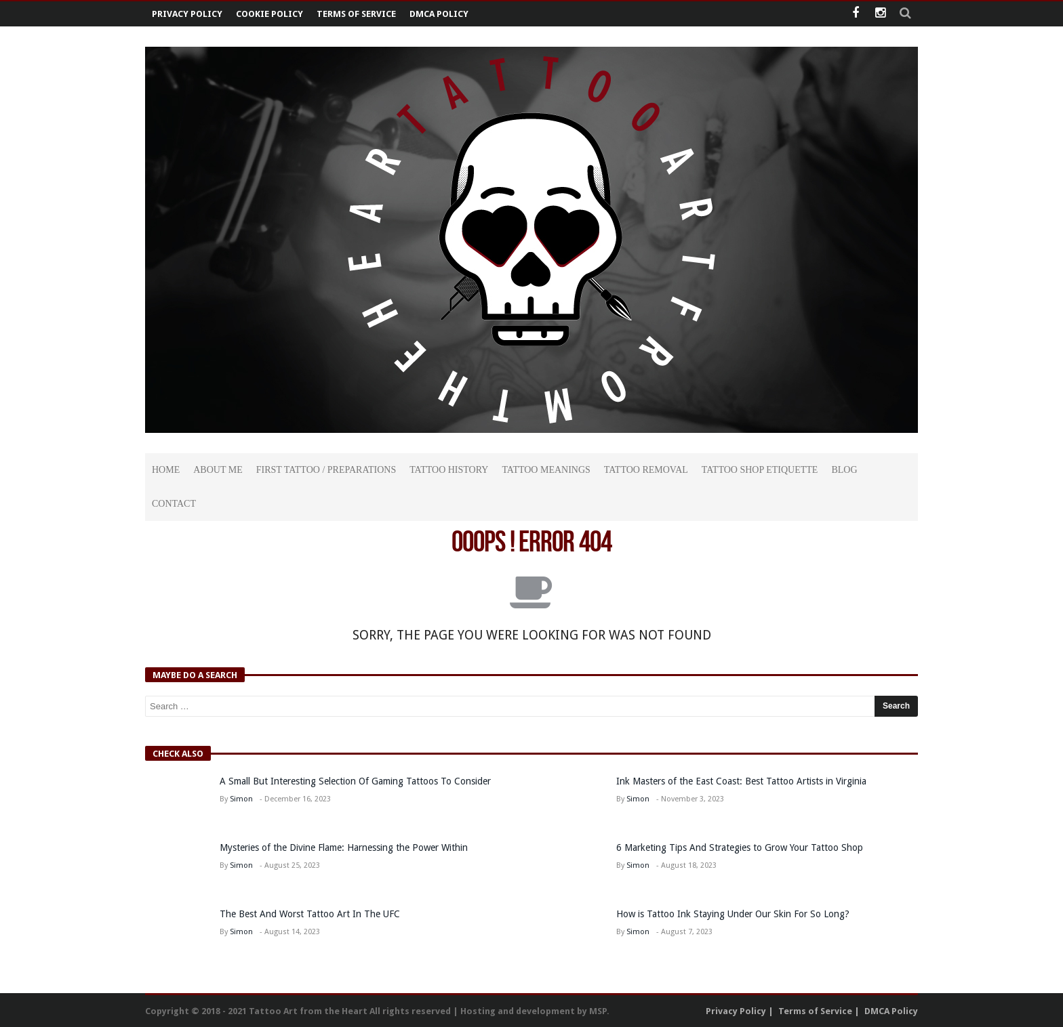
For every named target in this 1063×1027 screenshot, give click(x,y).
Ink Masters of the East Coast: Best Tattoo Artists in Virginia (741, 781)
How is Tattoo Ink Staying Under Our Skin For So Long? (734, 913)
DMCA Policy (438, 14)
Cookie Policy (269, 14)
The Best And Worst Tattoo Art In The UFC (310, 913)
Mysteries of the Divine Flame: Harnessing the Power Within (344, 847)
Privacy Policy (187, 14)
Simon (241, 799)
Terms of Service (356, 14)
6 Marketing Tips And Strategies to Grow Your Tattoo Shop (739, 847)
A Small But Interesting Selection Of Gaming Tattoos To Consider (355, 781)
